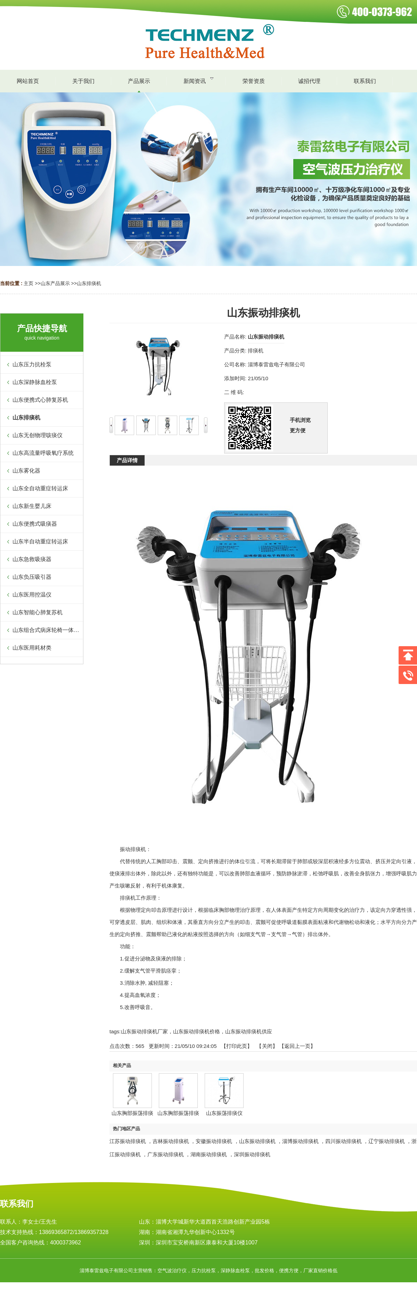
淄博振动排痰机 (300, 1141)
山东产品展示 (55, 283)
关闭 (267, 1046)
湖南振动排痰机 (208, 1154)
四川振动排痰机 (343, 1141)
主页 (28, 283)
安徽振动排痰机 (214, 1141)
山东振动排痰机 (257, 1141)
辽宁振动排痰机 (386, 1141)
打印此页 (236, 1046)
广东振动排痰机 (165, 1154)
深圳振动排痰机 (252, 1154)
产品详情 (127, 460)
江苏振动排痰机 (127, 1141)
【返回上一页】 (297, 1046)
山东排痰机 (89, 283)
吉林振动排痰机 (171, 1141)
